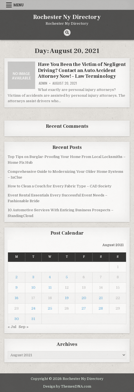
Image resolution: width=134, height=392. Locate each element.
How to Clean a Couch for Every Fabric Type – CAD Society (59, 186)
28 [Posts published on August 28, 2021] (101, 308)
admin (43, 83)
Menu (18, 5)
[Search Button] (67, 32)
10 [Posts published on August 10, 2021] (33, 287)
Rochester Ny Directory (67, 17)
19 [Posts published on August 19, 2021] (67, 298)
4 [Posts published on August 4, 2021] (50, 277)
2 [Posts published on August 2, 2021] (16, 277)
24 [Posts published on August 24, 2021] (33, 308)
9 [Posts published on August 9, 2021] (16, 287)
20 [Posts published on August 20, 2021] (84, 298)
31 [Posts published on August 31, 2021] (33, 319)
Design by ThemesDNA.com (67, 386)
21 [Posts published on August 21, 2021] (101, 298)
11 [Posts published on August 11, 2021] (50, 287)
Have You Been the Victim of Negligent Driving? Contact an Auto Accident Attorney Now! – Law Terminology (82, 70)
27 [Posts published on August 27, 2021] (84, 308)
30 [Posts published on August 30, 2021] (16, 319)
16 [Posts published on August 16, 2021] (16, 298)
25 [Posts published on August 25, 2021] (50, 308)
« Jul (12, 327)
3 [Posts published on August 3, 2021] (33, 277)
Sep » (24, 327)
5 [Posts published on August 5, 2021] (67, 277)
